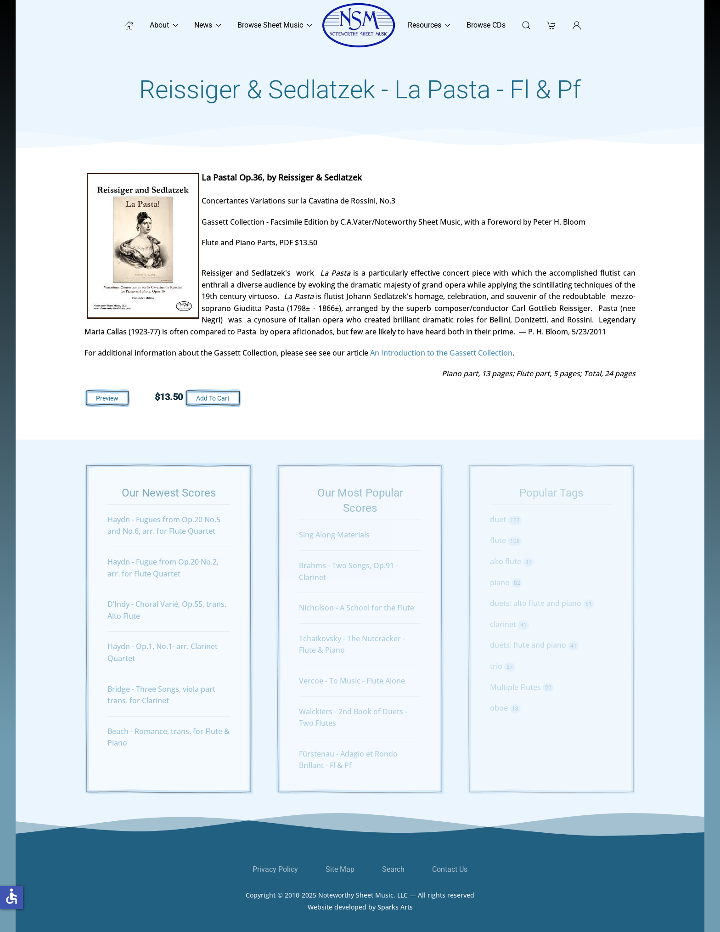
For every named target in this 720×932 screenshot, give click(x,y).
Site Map (340, 869)
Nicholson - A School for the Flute (356, 608)
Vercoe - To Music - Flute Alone (352, 681)
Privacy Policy (275, 869)
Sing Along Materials (334, 535)
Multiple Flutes (522, 687)
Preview (107, 398)
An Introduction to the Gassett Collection (441, 353)
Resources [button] (429, 25)
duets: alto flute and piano (542, 603)
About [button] (164, 25)
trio (502, 666)
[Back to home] (360, 25)
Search (393, 869)
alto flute (512, 561)
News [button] (207, 25)
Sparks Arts (395, 912)
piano (506, 582)
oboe (505, 708)
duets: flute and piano (534, 645)
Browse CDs (486, 25)
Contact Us (449, 869)
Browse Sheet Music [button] (274, 25)
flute (506, 540)
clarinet (509, 624)
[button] (577, 25)
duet (506, 519)
